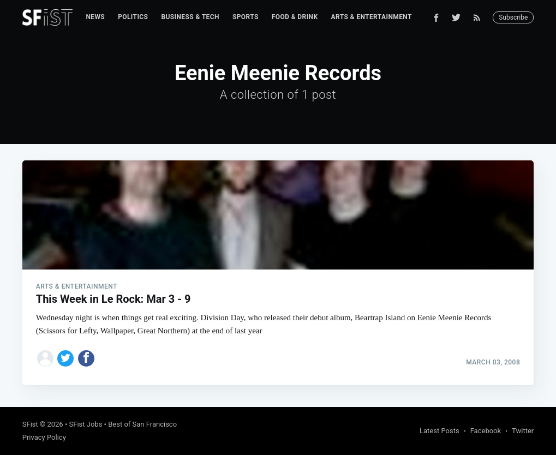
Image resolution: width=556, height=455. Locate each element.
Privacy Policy (44, 437)
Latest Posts (439, 431)
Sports (245, 17)
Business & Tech (190, 17)
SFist (30, 424)
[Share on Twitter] (65, 358)
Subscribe (513, 17)
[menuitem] (95, 17)
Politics (133, 17)
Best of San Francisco (142, 424)
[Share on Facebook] (86, 358)
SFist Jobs (86, 424)
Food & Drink (295, 17)
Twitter (523, 431)
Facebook (485, 431)
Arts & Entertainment (371, 17)
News (95, 17)
